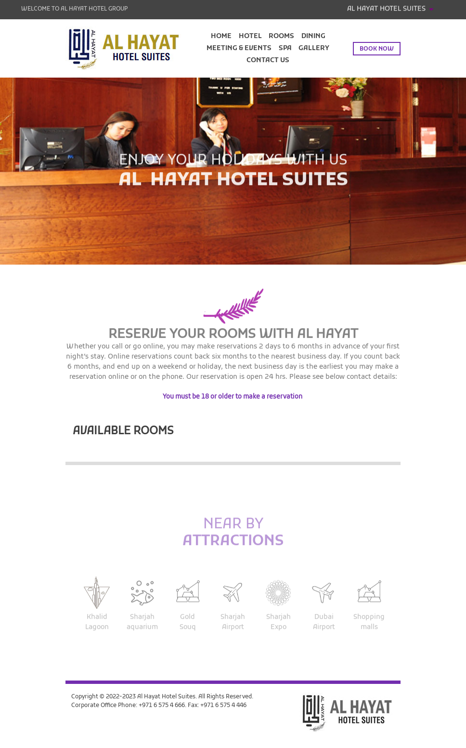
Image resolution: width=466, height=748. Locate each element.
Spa (285, 48)
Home (221, 36)
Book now (377, 49)
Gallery (313, 48)
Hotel (250, 36)
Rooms (281, 36)
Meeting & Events (239, 48)
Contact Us (267, 60)
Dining (313, 36)
